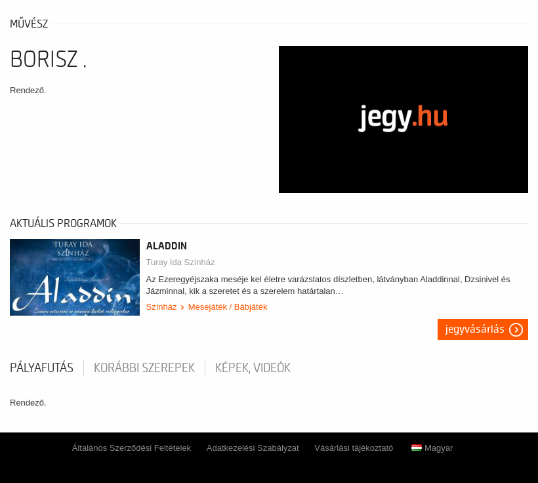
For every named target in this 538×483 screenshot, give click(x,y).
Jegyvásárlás (475, 329)
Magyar (432, 448)
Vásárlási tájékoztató (353, 448)
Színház (161, 307)
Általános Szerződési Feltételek (131, 448)
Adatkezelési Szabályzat (253, 448)
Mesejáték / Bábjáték (228, 307)
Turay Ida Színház (180, 262)
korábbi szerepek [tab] (144, 368)
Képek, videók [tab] (253, 368)
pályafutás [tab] (41, 368)
